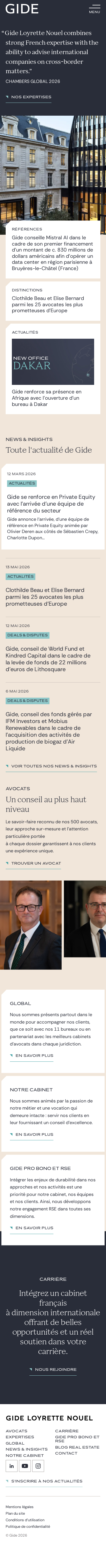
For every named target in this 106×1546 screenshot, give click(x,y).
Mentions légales (20, 1506)
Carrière (67, 1431)
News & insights (27, 1449)
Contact (66, 1453)
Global (15, 1443)
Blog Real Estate (77, 1447)
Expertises (20, 1437)
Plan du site (15, 1513)
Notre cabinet (25, 1456)
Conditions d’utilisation (25, 1520)
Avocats (16, 1431)
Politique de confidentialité (28, 1526)
